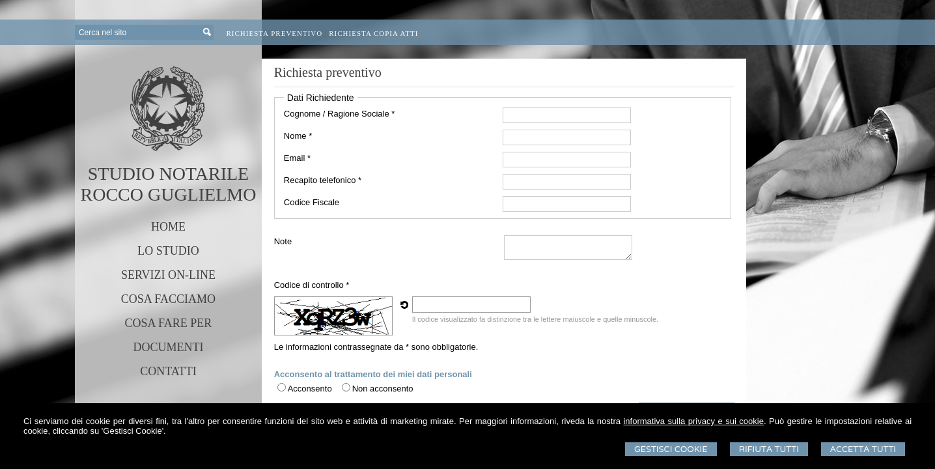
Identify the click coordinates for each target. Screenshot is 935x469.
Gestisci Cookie (671, 449)
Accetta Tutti (863, 449)
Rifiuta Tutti (769, 449)
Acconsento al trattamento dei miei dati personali (373, 374)
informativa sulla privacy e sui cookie (693, 421)
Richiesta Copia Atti (373, 33)
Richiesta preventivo (275, 33)
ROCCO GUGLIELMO (169, 194)
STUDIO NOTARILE (168, 173)
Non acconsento (382, 388)
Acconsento (310, 388)
